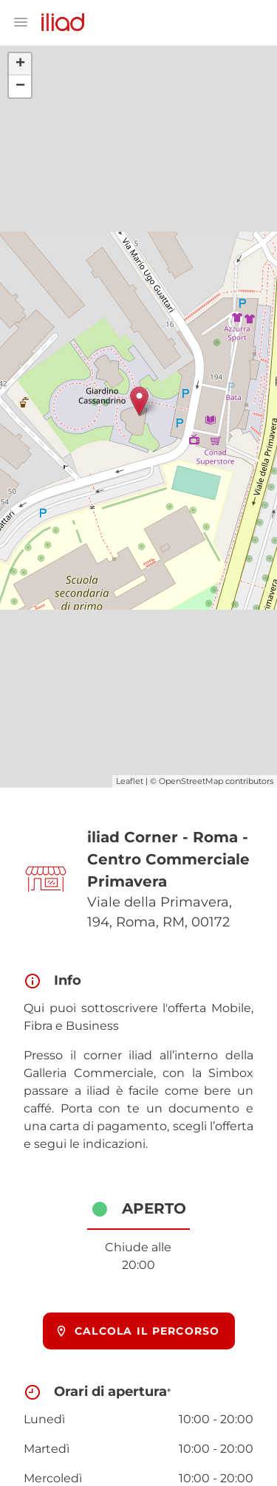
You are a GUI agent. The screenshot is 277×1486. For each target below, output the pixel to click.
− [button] (20, 86)
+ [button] (20, 64)
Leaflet (129, 781)
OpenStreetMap (191, 781)
